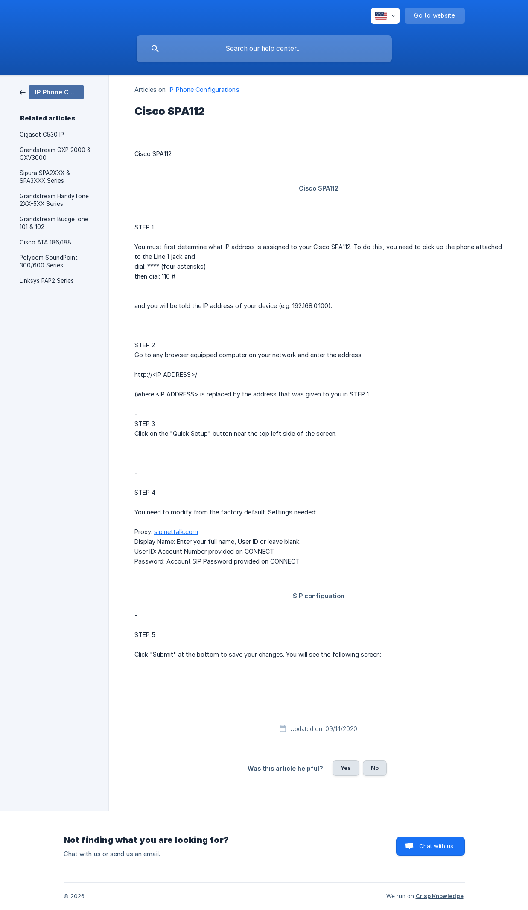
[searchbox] (264, 48)
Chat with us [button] (436, 845)
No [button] (375, 767)
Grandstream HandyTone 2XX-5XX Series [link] (54, 200)
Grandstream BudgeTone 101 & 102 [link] (54, 223)
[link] (52, 92)
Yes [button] (346, 767)
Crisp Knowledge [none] (440, 895)
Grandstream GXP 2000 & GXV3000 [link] (55, 154)
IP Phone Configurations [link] (204, 89)
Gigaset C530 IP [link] (42, 134)
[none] (385, 16)
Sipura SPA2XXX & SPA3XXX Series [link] (45, 177)
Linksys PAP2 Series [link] (47, 280)
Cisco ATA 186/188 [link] (45, 242)
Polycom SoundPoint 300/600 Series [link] (49, 261)
